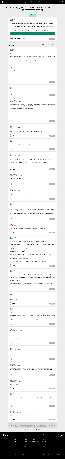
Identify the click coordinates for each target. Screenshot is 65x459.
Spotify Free (43, 446)
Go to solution (33, 15)
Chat (32, 2)
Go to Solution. (16, 33)
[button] (55, 20)
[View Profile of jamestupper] (14, 348)
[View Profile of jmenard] (13, 189)
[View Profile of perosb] (13, 87)
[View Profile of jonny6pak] (14, 270)
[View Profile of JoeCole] (13, 140)
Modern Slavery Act (41, 454)
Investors (24, 444)
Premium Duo (43, 439)
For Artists (25, 436)
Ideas (40, 2)
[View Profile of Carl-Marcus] (14, 154)
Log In (59, 1)
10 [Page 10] (52, 44)
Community (6, 2)
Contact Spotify (35, 444)
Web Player (34, 439)
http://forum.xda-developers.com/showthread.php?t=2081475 (21, 401)
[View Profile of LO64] (13, 49)
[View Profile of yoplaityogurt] (14, 380)
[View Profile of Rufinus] (13, 19)
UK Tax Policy (48, 454)
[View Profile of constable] (14, 126)
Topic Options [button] (11, 42)
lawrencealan (12, 207)
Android (13, 4)
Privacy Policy (17, 454)
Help (24, 2)
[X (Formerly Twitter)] (58, 435)
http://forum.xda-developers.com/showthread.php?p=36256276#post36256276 (24, 335)
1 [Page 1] (29, 429)
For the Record (16, 441)
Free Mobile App (35, 441)
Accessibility (35, 454)
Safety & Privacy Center (9, 454)
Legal (3, 454)
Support (33, 436)
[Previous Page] (42, 44)
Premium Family (44, 441)
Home (7, 4)
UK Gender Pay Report (6, 456)
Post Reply (52, 425)
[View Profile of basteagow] (14, 393)
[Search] (56, 2)
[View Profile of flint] (12, 224)
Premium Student (44, 444)
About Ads (29, 454)
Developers (25, 439)
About (15, 436)
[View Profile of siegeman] (14, 308)
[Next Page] (55, 44)
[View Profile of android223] (14, 329)
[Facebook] (61, 435)
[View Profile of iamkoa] (13, 364)
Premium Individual (44, 436)
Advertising (25, 441)
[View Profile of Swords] (13, 411)
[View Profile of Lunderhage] (14, 174)
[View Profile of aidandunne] (14, 203)
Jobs (15, 439)
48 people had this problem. (15, 38)
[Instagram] (54, 435)
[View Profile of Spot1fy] (13, 294)
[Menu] (62, 2)
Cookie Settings (23, 454)
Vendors (24, 446)
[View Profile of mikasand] (14, 237)
